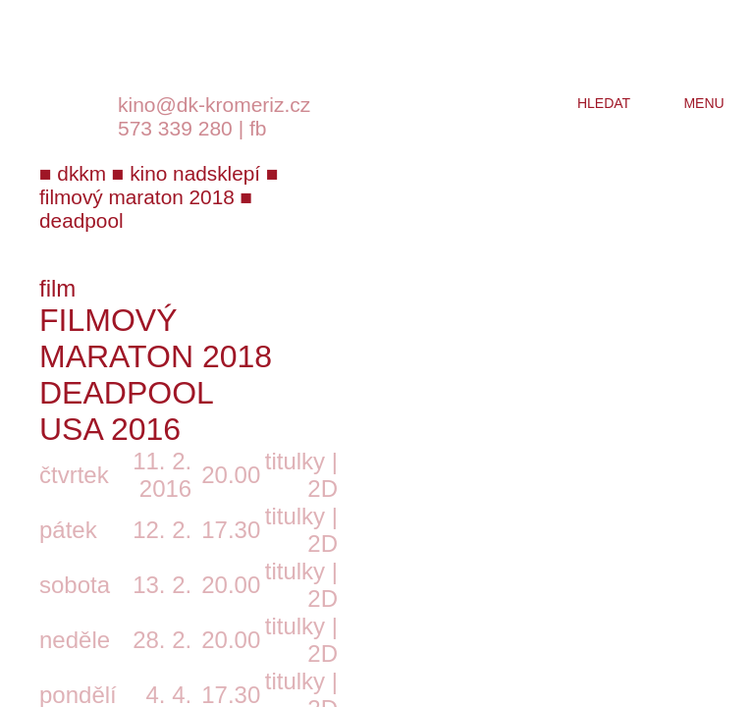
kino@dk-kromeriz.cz (214, 104)
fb (258, 128)
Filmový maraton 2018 (155, 338)
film (57, 288)
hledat (603, 103)
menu (703, 103)
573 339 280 (175, 128)
